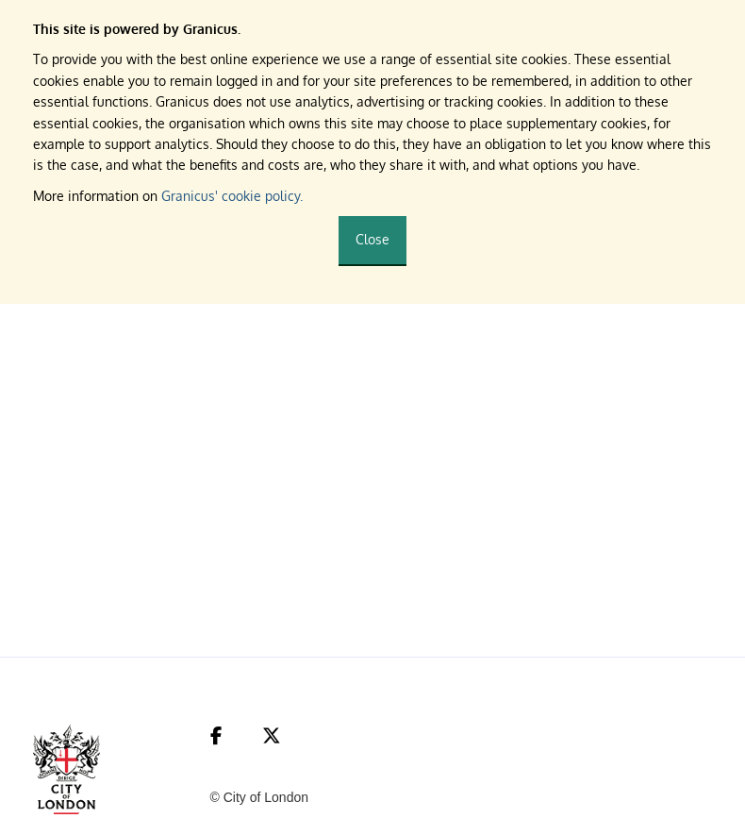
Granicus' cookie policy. (232, 196)
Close (372, 239)
